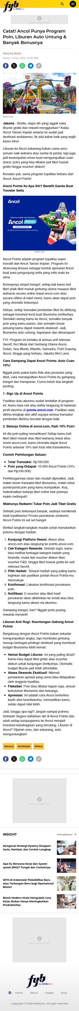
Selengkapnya (66, 834)
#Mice (39, 746)
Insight (49, 992)
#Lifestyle (24, 746)
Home (19, 992)
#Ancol (8, 746)
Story (64, 992)
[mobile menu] (73, 4)
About (34, 992)
